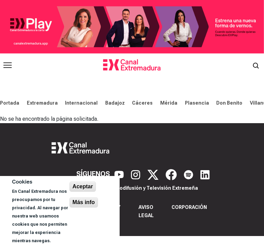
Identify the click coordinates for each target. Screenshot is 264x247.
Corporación (189, 207)
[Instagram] (136, 174)
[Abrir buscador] (256, 65)
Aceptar (83, 186)
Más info (84, 202)
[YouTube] (119, 174)
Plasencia (197, 103)
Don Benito (229, 103)
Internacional (81, 103)
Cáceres (142, 103)
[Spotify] (189, 174)
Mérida (168, 103)
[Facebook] (172, 174)
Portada (9, 103)
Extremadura (42, 103)
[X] (153, 174)
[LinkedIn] (205, 174)
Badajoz (115, 103)
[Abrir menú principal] (7, 65)
